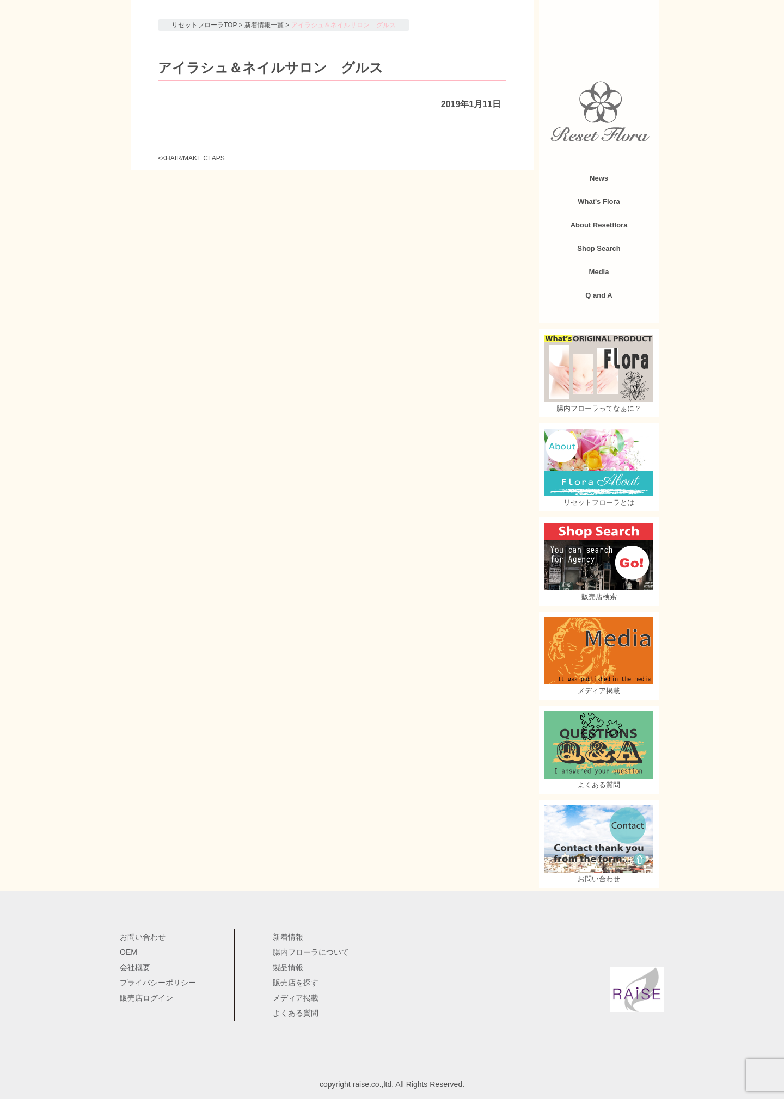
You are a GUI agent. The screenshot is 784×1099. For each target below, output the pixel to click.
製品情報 (288, 967)
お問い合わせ (143, 937)
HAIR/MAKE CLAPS (195, 158)
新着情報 (288, 937)
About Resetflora (599, 225)
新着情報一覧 (264, 25)
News (599, 178)
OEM (128, 952)
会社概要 (135, 967)
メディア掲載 (295, 997)
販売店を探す (295, 982)
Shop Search (598, 248)
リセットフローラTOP (204, 25)
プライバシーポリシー (158, 982)
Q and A (598, 295)
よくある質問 (295, 1013)
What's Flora (599, 201)
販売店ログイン (146, 997)
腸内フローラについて (311, 952)
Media (599, 272)
